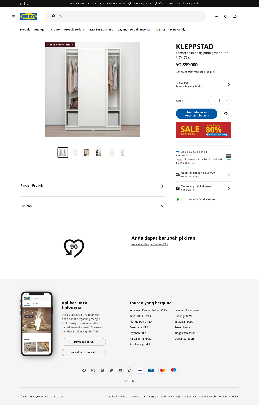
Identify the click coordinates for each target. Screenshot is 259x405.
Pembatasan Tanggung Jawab (148, 396)
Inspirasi (92, 3)
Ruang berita (182, 327)
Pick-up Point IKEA (140, 321)
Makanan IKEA (77, 3)
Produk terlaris (74, 29)
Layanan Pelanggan (187, 310)
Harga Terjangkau (140, 338)
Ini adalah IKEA (184, 321)
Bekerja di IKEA (138, 327)
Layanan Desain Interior (134, 29)
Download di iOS (84, 341)
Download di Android (83, 352)
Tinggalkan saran (185, 333)
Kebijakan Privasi (118, 396)
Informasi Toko (166, 3)
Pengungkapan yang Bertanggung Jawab (192, 396)
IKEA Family (177, 29)
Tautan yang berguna (150, 303)
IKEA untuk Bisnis (140, 316)
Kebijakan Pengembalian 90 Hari (149, 310)
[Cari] (132, 16)
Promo (55, 29)
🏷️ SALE (160, 29)
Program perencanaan (112, 3)
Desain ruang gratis (188, 3)
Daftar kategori (184, 338)
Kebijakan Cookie (229, 396)
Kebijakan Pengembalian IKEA (149, 244)
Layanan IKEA (137, 333)
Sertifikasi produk (140, 344)
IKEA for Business (101, 29)
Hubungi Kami (183, 316)
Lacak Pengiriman (141, 3)
